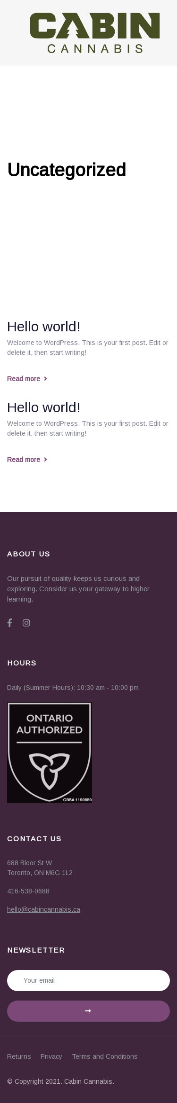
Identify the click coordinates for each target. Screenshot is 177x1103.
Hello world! (44, 326)
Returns (19, 1056)
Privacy (51, 1056)
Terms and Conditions (105, 1056)
